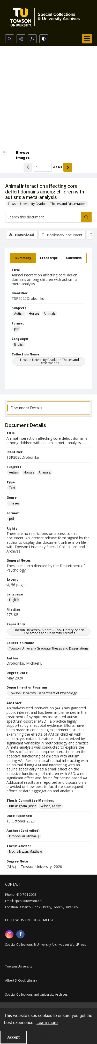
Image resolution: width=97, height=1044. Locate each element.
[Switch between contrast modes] (44, 39)
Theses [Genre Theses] (14, 503)
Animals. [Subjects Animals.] (50, 313)
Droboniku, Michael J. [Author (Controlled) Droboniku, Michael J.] (24, 836)
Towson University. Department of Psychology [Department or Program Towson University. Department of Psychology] (43, 693)
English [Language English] (19, 344)
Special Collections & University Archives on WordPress (45, 944)
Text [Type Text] (12, 487)
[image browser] (19, 155)
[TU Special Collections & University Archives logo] (46, 17)
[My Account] (32, 39)
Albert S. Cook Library (21, 980)
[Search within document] (86, 217)
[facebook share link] (20, 934)
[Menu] (87, 38)
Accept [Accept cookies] (13, 1037)
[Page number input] (43, 167)
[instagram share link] (9, 934)
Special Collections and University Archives (36, 994)
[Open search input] (9, 39)
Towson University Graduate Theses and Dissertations (47, 204)
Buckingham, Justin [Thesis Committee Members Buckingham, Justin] (22, 806)
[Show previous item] (28, 167)
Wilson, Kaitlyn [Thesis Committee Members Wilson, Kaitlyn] (51, 806)
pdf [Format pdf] (16, 329)
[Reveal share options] (21, 39)
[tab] (23, 258)
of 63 (57, 167)
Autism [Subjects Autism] (19, 313)
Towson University (18, 966)
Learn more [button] (47, 1022)
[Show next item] (67, 167)
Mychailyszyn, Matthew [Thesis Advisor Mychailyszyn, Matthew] (25, 851)
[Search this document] (43, 217)
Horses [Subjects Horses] (34, 313)
